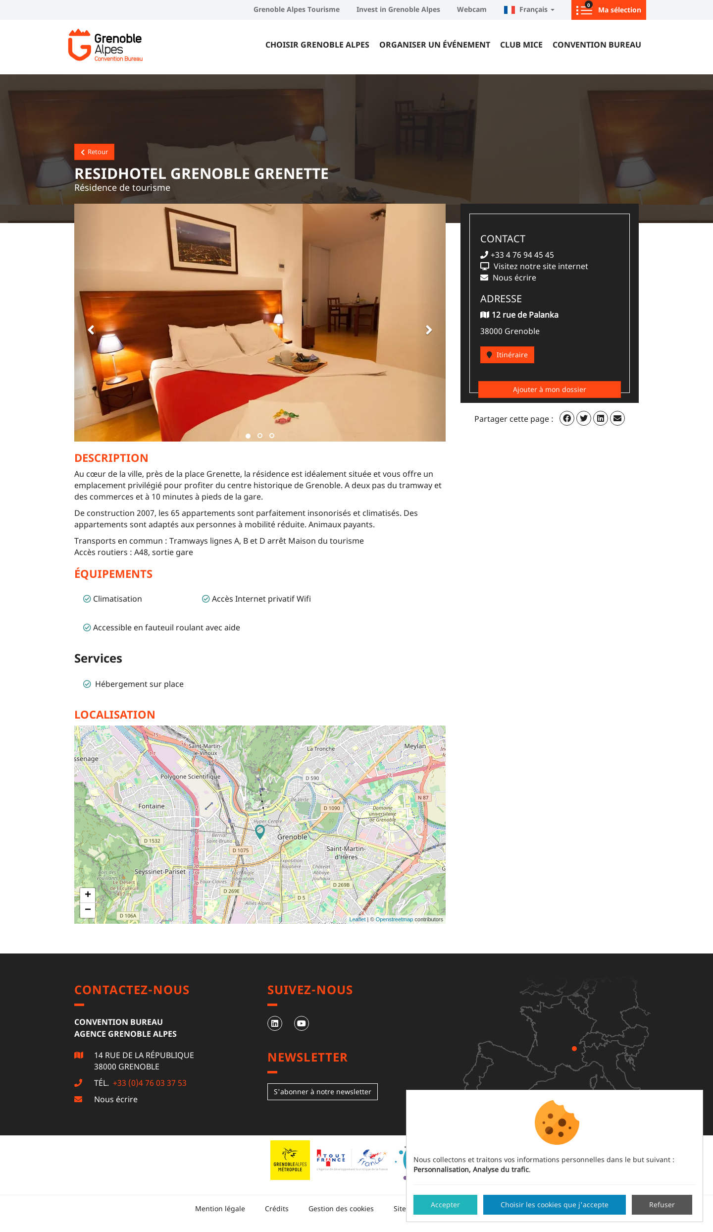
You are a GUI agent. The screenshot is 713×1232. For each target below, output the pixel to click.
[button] (89, 323)
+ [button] (88, 895)
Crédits (277, 1208)
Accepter (445, 1204)
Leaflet (357, 919)
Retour (94, 151)
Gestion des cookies (341, 1208)
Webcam (472, 9)
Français (529, 9)
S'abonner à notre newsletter (322, 1091)
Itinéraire (507, 354)
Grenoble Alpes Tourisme (297, 9)
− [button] (88, 910)
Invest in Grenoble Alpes (398, 9)
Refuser (662, 1204)
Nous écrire (116, 1099)
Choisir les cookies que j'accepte (555, 1204)
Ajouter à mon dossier (549, 389)
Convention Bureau (597, 44)
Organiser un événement (434, 44)
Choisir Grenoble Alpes (317, 44)
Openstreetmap (394, 919)
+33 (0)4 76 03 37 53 (149, 1082)
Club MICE (521, 44)
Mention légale (220, 1208)
